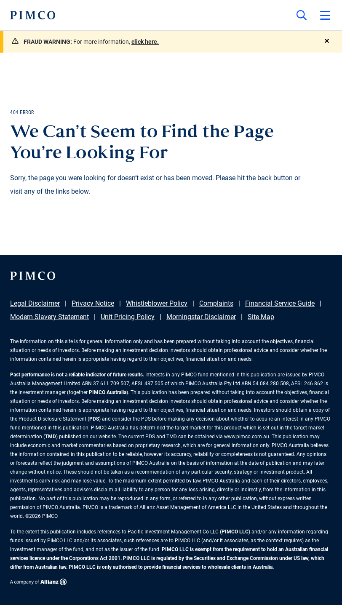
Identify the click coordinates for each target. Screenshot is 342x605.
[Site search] (301, 15)
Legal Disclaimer (35, 303)
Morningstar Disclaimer (201, 317)
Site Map (261, 317)
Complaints (216, 303)
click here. (145, 41)
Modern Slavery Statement (49, 317)
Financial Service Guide (280, 303)
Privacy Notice (93, 303)
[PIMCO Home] (32, 15)
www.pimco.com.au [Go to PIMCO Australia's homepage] (246, 437)
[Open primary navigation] (325, 15)
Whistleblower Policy (156, 303)
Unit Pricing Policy (128, 317)
